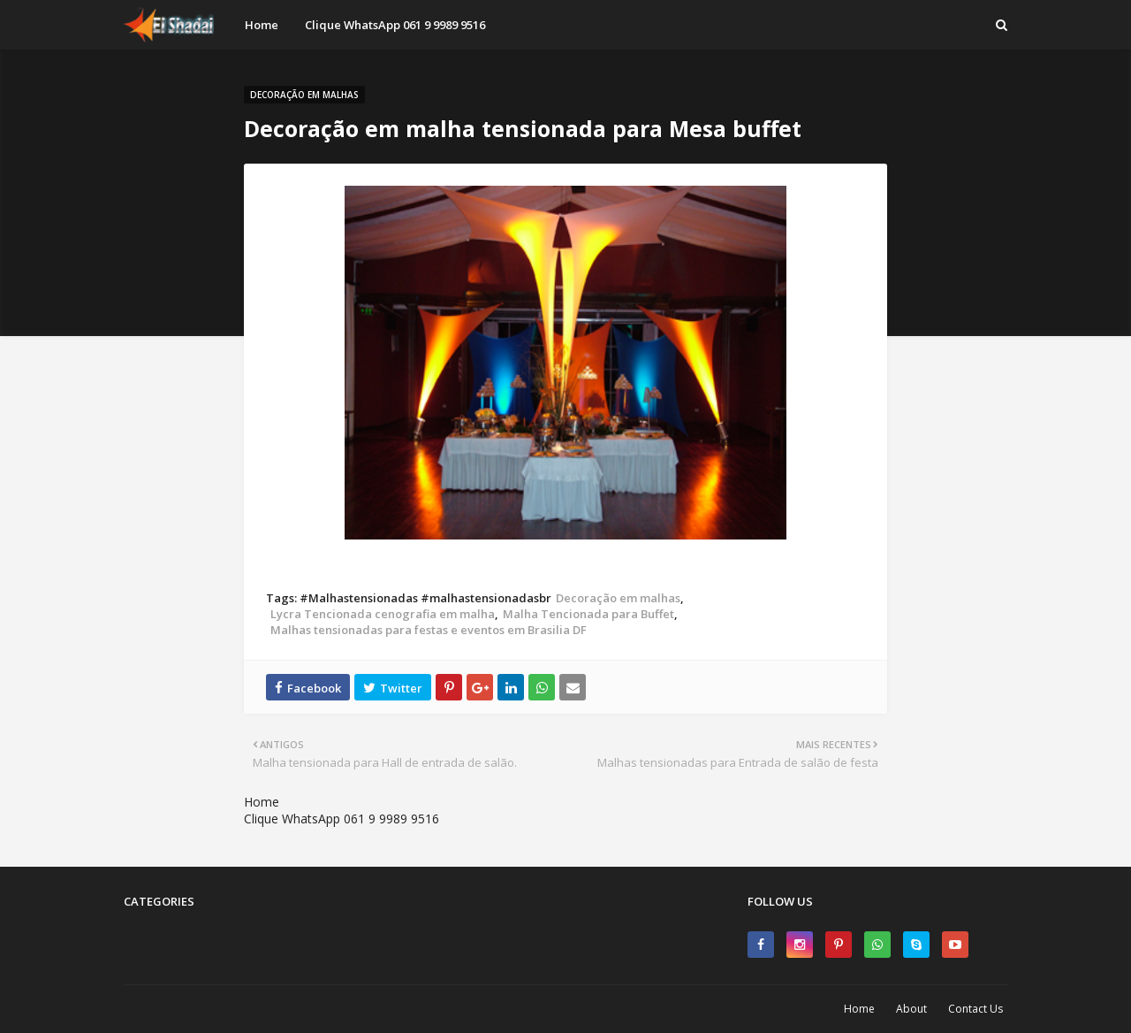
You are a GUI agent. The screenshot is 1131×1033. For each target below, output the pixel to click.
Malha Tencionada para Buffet (588, 614)
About (911, 1008)
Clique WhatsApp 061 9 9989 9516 (341, 818)
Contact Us (975, 1008)
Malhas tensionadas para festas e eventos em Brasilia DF (428, 630)
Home (261, 801)
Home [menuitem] (261, 25)
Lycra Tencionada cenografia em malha (382, 614)
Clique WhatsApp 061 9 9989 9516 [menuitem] (395, 25)
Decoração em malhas (618, 598)
